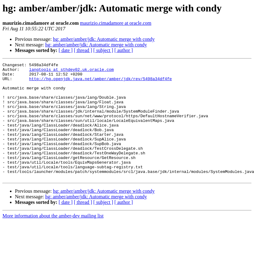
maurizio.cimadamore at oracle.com (115, 23)
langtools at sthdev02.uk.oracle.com (71, 71)
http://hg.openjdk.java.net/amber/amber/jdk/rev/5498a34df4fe (100, 82)
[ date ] (66, 50)
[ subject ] (103, 50)
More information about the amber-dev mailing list (53, 239)
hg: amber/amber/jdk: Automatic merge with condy (104, 39)
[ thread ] (83, 50)
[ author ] (123, 50)
